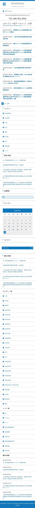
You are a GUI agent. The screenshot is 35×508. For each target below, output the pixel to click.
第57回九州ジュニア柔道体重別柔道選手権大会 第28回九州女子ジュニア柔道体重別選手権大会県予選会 (17, 61)
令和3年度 (7, 314)
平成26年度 (8, 361)
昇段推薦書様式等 (9, 441)
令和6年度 (7, 329)
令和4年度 (7, 319)
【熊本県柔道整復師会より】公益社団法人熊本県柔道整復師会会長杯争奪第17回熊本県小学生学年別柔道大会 (17, 184)
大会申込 (7, 343)
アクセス (7, 418)
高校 (6, 132)
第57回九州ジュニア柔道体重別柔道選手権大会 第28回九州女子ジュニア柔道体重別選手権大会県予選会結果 (17, 52)
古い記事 (7, 103)
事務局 (6, 305)
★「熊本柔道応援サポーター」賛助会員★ (14, 160)
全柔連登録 (8, 113)
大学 (6, 127)
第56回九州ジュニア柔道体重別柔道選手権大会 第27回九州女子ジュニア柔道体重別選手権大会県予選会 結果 (17, 96)
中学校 (6, 136)
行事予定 (7, 450)
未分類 (6, 394)
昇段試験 (7, 146)
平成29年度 (8, 375)
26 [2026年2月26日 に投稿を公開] (17, 229)
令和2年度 (7, 310)
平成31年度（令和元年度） (12, 385)
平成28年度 (8, 371)
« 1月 (5, 232)
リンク (6, 150)
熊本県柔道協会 (17, 4)
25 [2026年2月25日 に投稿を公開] (13, 229)
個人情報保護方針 (9, 427)
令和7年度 (7, 333)
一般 (6, 122)
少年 (6, 141)
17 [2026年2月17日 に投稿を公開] (9, 226)
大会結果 (7, 118)
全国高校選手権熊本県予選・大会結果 (13, 165)
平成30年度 (8, 380)
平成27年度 (8, 366)
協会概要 (7, 432)
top (5, 413)
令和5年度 (7, 324)
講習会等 (7, 399)
